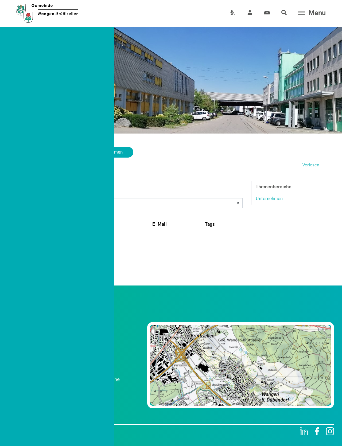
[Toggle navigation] (310, 13)
